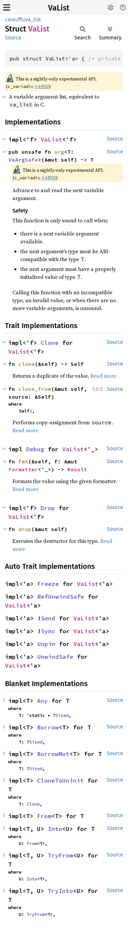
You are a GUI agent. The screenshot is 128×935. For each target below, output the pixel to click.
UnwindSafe (55, 656)
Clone (50, 342)
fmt (23, 461)
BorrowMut (53, 754)
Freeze (48, 584)
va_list (33, 19)
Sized (61, 715)
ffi (20, 19)
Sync (48, 631)
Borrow (48, 727)
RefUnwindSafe (60, 596)
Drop (48, 508)
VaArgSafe (23, 159)
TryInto (60, 891)
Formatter (23, 469)
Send (48, 618)
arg (59, 151)
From (44, 816)
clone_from (34, 389)
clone (26, 364)
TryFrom (60, 855)
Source (13, 37)
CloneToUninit (60, 780)
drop (24, 529)
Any (42, 700)
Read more (103, 375)
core (10, 19)
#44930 (42, 86)
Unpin (46, 644)
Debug (35, 449)
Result (77, 469)
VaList (58, 7)
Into (55, 829)
